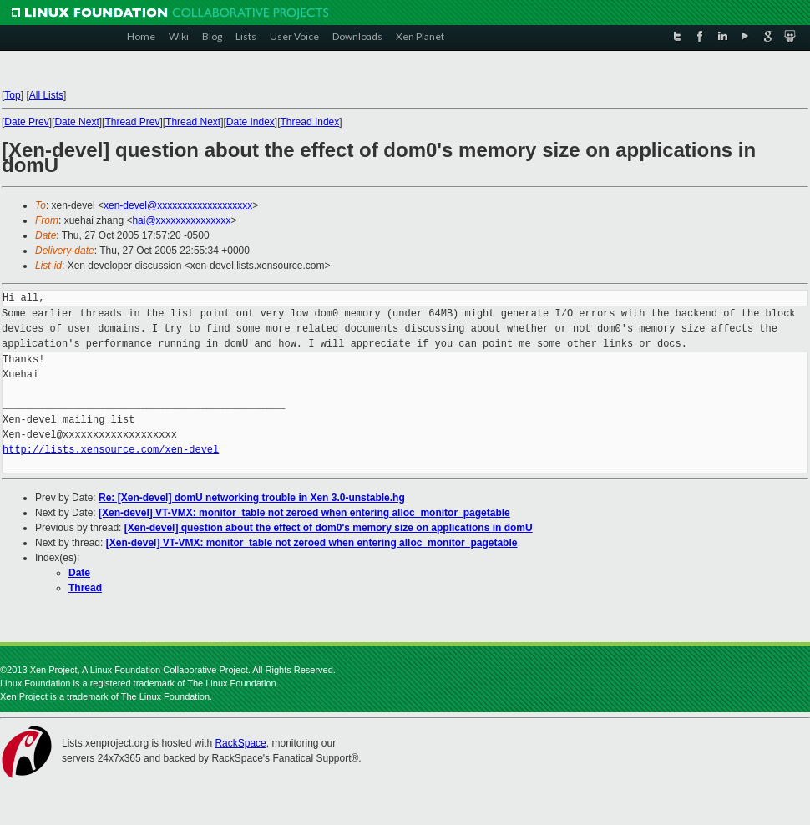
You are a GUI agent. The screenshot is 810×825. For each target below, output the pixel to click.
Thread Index (310, 122)
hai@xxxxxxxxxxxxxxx (181, 220)
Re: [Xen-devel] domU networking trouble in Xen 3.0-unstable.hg (252, 498)
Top (12, 95)
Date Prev (26, 122)
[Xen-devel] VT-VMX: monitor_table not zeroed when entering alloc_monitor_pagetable (304, 513)
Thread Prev (131, 122)
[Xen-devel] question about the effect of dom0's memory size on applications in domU (328, 528)
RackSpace (240, 743)
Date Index (250, 122)
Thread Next (192, 122)
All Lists (46, 95)
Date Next (76, 122)
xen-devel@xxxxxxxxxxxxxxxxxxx (178, 205)
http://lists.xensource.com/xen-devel (111, 450)
